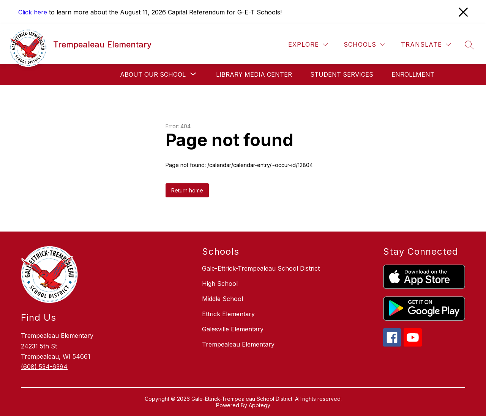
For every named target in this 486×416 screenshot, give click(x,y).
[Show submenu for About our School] (153, 74)
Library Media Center (254, 74)
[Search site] (469, 44)
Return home (187, 190)
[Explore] (308, 44)
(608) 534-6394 (44, 366)
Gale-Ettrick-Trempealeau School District (261, 268)
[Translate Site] (426, 44)
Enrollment (412, 74)
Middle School (222, 299)
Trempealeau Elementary (238, 344)
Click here (32, 12)
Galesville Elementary (233, 329)
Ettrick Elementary (228, 314)
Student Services (341, 74)
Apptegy (259, 405)
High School (220, 283)
